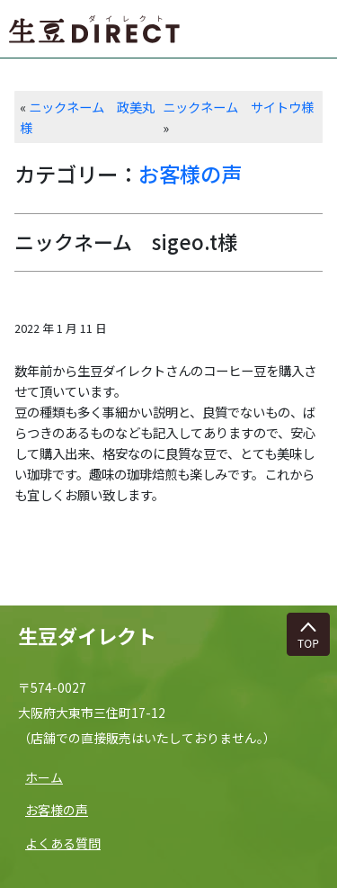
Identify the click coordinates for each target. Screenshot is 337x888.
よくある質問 (63, 843)
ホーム (44, 777)
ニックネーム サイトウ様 (238, 106)
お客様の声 (190, 173)
